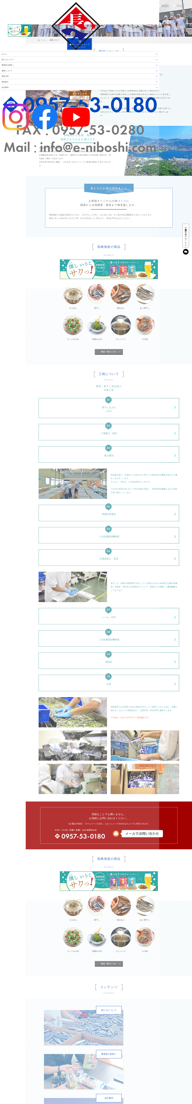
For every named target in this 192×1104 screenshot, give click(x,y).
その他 (90, 1061)
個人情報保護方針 (141, 1052)
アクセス (180, 6)
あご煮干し (91, 1043)
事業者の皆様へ (8, 65)
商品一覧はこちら (109, 351)
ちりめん (90, 1028)
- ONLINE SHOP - (13, 45)
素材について (7, 71)
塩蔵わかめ (91, 1052)
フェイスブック (140, 1033)
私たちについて (8, 60)
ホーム (4, 54)
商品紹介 (5, 82)
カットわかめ (92, 1047)
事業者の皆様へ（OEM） (50, 1033)
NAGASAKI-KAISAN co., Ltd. (108, 1098)
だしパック (91, 1057)
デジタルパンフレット (142, 1043)
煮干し (90, 1033)
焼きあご (90, 1038)
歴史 (42, 1047)
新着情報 (165, 6)
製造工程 (5, 76)
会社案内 (5, 87)
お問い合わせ (139, 1047)
